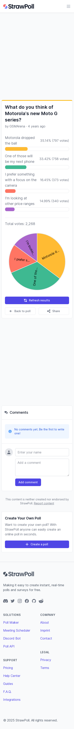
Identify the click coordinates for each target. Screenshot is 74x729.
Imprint (45, 630)
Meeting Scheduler (16, 630)
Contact (46, 638)
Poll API (9, 646)
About (44, 622)
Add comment (28, 482)
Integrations (12, 700)
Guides (8, 684)
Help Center (11, 676)
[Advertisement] (37, 56)
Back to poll (20, 311)
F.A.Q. (7, 692)
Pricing (8, 668)
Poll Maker (11, 622)
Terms (44, 668)
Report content (44, 503)
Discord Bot (12, 638)
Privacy (45, 660)
